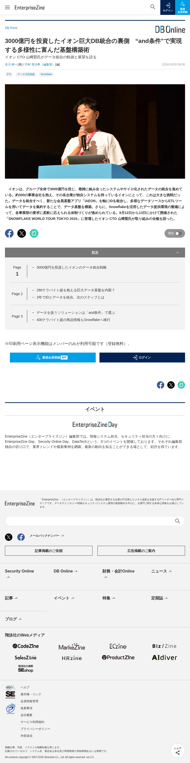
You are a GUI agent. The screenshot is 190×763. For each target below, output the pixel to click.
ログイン (141, 357)
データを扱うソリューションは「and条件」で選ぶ (76, 313)
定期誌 (160, 598)
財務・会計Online (118, 574)
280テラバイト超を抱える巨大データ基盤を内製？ (76, 290)
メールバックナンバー (47, 535)
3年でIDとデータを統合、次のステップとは (70, 297)
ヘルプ (25, 687)
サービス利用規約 (32, 722)
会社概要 (26, 715)
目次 (136, 252)
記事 (12, 598)
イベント (64, 598)
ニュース (162, 571)
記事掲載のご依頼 (49, 551)
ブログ (14, 619)
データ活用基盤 (26, 74)
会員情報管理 (29, 701)
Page (17, 294)
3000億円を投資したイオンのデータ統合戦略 (72, 267)
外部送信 (26, 736)
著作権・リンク (31, 694)
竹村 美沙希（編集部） (40, 64)
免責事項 (26, 708)
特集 (109, 598)
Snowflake (46, 74)
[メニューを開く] (7, 7)
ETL (9, 74)
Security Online (19, 574)
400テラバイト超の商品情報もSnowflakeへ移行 (73, 320)
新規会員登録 (52, 357)
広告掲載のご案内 (141, 551)
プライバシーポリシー (35, 729)
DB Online (66, 571)
